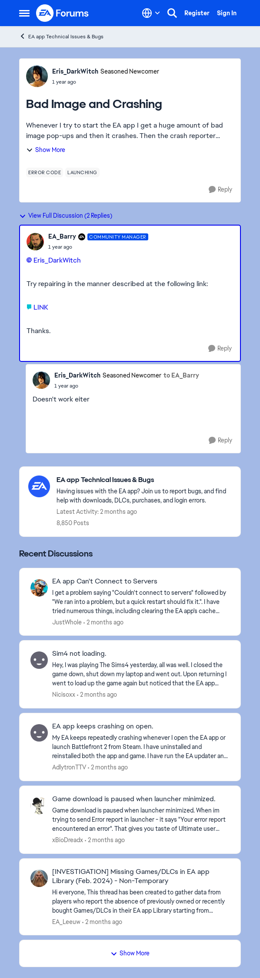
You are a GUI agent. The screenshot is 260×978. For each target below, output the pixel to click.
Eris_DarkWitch (57, 260)
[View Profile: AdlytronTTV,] (39, 733)
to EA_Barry (181, 375)
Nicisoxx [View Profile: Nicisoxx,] (63, 694)
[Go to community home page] (62, 13)
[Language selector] (151, 13)
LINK (40, 307)
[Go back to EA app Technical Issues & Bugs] (144, 480)
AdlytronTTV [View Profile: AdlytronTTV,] (69, 767)
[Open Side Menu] (24, 13)
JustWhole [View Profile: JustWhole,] (67, 622)
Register (197, 13)
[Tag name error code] (44, 172)
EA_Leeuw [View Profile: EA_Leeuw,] (66, 921)
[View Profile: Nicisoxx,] (39, 660)
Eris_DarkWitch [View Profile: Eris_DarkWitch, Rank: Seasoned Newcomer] (75, 71)
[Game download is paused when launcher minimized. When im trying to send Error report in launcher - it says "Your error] (141, 819)
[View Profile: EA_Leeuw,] (39, 878)
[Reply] (220, 190)
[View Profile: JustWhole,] (39, 588)
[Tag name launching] (82, 172)
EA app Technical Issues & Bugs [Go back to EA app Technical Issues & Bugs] (61, 36)
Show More (45, 150)
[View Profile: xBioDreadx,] (39, 805)
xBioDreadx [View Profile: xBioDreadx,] (67, 840)
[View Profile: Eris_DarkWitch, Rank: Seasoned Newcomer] (37, 76)
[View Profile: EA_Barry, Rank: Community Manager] (35, 241)
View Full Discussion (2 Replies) (65, 215)
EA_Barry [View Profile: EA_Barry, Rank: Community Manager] (62, 236)
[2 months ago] (103, 622)
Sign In (227, 13)
